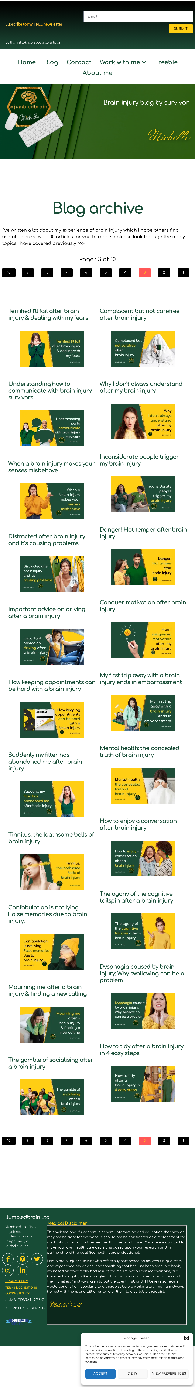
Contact (78, 62)
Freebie (166, 62)
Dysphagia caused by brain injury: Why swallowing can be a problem (135, 1010)
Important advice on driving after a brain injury (42, 636)
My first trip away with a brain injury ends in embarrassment (138, 688)
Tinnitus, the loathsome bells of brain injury (47, 872)
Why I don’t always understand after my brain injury (134, 390)
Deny (132, 1374)
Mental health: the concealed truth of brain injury (140, 768)
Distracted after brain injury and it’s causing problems (44, 556)
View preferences (169, 1374)
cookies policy (20, 1334)
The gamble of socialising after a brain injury (50, 1104)
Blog (51, 62)
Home (26, 62)
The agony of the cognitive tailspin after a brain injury (140, 927)
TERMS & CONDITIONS (24, 1328)
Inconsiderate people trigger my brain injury (137, 467)
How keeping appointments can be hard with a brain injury (47, 715)
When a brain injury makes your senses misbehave (40, 476)
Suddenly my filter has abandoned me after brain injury (45, 795)
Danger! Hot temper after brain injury (142, 539)
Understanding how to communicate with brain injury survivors (48, 397)
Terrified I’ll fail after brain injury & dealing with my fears (50, 317)
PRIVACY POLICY (19, 1322)
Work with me (123, 62)
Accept (100, 1374)
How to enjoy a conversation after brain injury (140, 847)
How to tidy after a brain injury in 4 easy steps (140, 1090)
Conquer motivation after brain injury (142, 612)
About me (97, 73)
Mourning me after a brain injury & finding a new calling (46, 1027)
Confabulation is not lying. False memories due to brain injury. (51, 947)
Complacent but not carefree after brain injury (142, 314)
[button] (186, 1338)
